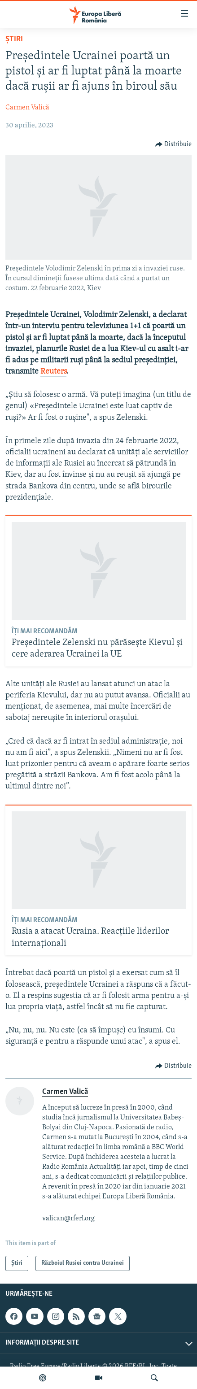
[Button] (173, 144)
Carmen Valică (27, 107)
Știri (14, 39)
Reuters (53, 371)
